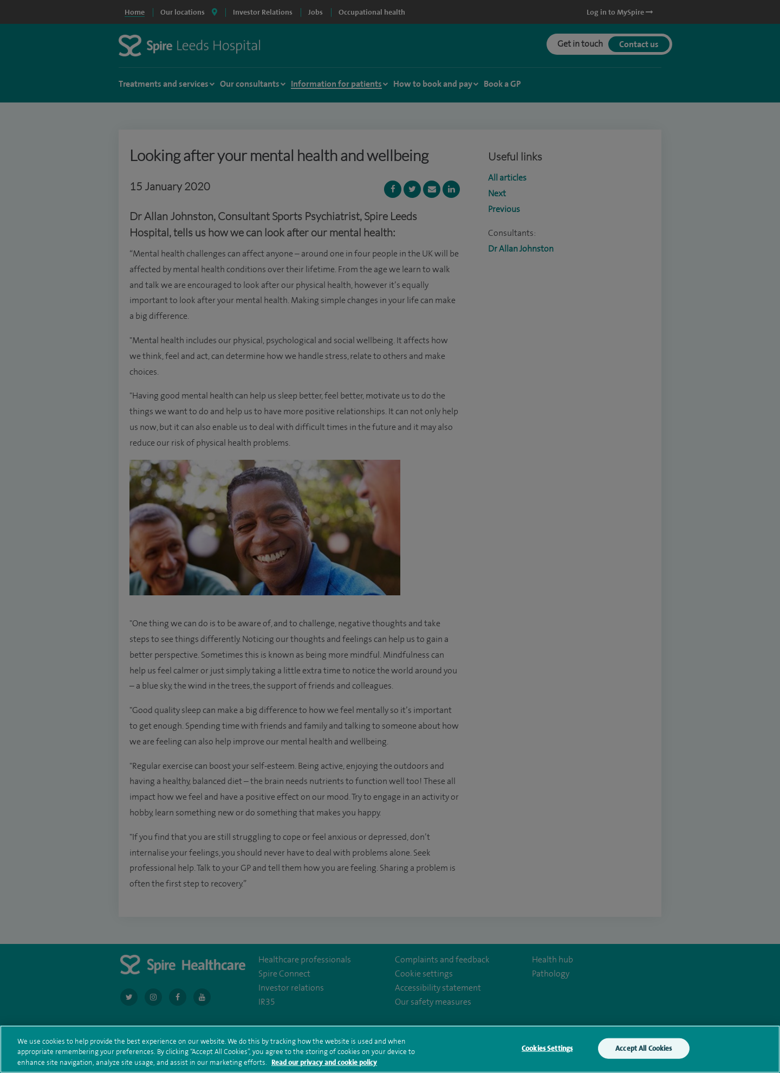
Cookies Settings (547, 1057)
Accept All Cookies (643, 1057)
